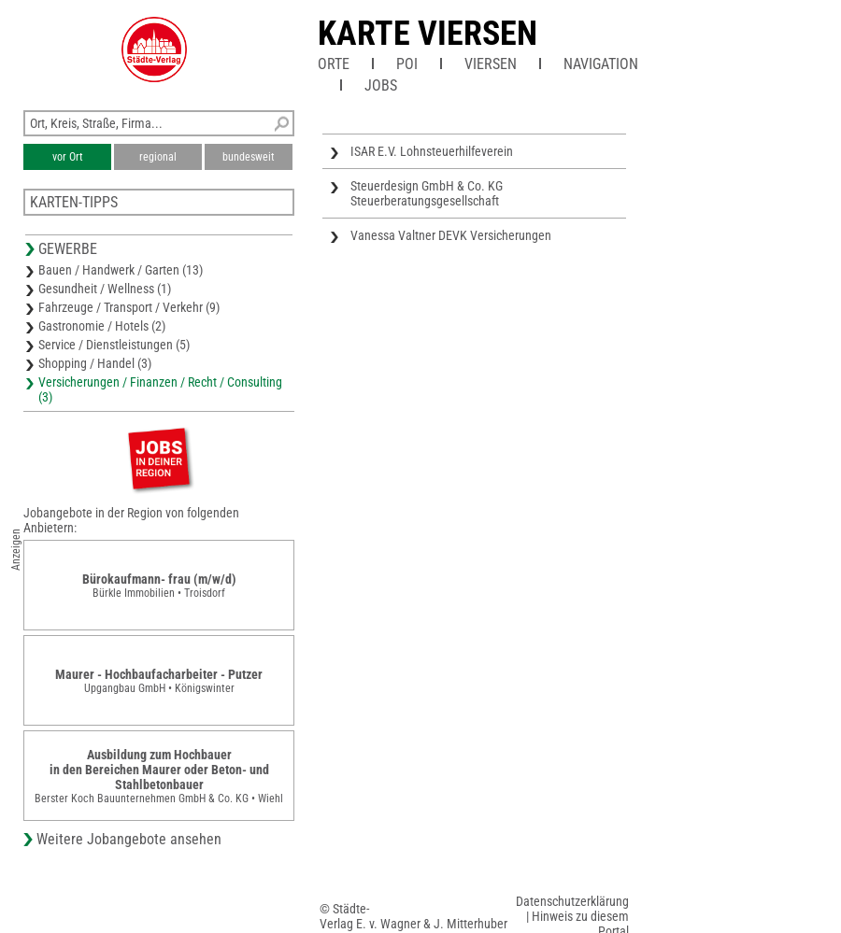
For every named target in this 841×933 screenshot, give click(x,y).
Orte (333, 64)
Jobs (380, 85)
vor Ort (67, 156)
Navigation (600, 64)
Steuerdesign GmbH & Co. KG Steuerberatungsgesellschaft (426, 193)
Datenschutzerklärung (572, 901)
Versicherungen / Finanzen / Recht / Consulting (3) (160, 389)
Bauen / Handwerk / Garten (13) (120, 269)
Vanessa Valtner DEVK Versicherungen (450, 235)
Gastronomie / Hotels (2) (101, 325)
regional (158, 156)
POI (407, 64)
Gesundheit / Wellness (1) (104, 288)
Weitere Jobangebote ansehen (128, 839)
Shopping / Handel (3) (94, 363)
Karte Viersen (427, 33)
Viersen (490, 64)
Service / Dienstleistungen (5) (114, 344)
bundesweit (248, 156)
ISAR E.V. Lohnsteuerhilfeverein (431, 151)
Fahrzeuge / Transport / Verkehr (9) (129, 307)
